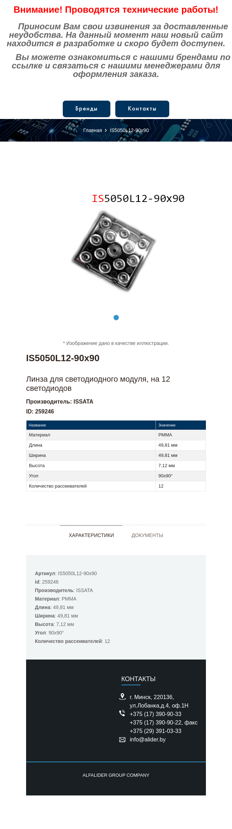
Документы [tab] (147, 535)
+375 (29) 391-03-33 (155, 731)
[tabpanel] (116, 245)
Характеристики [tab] (91, 535)
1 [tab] (116, 317)
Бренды (86, 109)
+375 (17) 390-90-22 (155, 723)
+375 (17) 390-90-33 (155, 714)
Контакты (142, 109)
